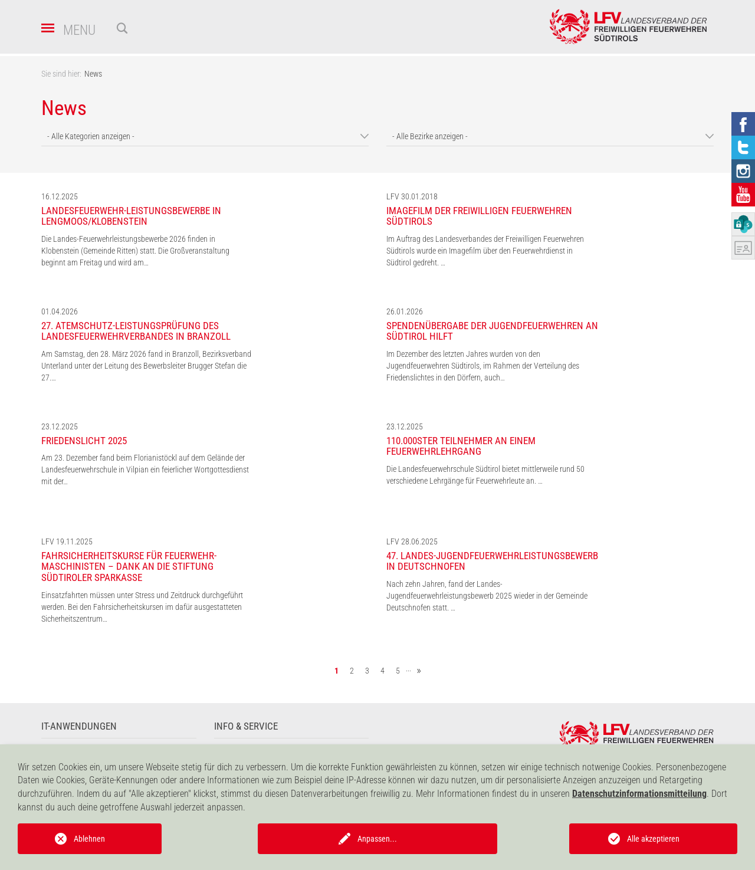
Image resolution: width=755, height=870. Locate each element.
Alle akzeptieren (653, 838)
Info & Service (246, 726)
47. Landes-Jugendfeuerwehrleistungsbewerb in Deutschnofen (492, 561)
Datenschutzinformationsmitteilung (639, 793)
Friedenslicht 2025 (84, 441)
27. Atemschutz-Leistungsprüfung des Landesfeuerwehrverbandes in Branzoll (136, 331)
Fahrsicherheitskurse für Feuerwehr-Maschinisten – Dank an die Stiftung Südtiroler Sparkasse (128, 566)
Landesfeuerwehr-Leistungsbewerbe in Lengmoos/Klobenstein (131, 216)
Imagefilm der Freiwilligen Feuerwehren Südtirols (479, 216)
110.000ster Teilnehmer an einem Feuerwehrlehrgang (461, 446)
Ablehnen (89, 838)
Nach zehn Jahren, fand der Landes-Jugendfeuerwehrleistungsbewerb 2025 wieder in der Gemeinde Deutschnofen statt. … (486, 595)
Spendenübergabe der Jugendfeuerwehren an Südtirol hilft (492, 331)
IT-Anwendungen (79, 726)
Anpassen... (377, 838)
